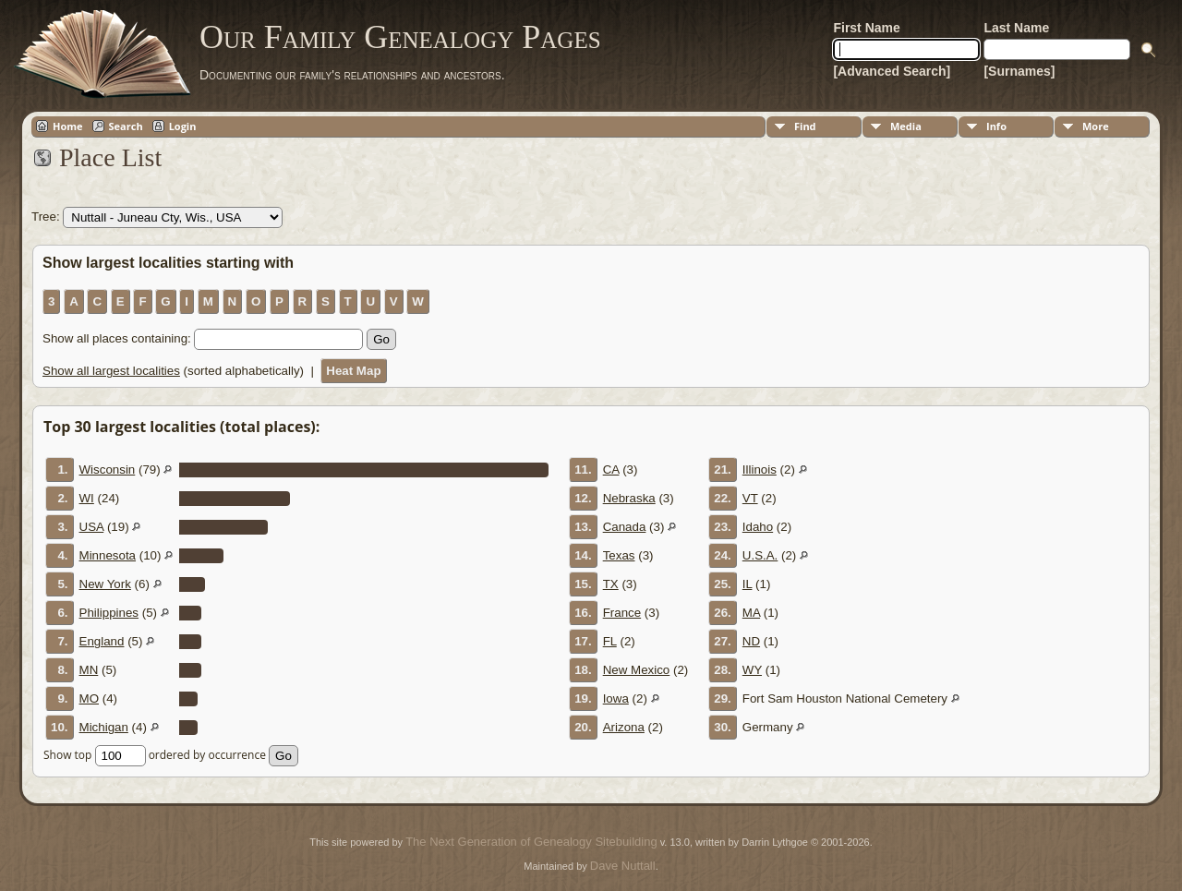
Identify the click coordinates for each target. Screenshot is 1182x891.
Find (805, 126)
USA (91, 527)
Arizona (624, 727)
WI (86, 498)
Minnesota (108, 555)
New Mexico (636, 670)
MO (89, 698)
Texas (619, 555)
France (622, 613)
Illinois (759, 469)
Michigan (103, 727)
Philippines (109, 613)
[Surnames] (1019, 71)
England (102, 641)
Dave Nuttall (623, 866)
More (1095, 126)
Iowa (616, 698)
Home (68, 126)
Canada (624, 527)
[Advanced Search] (891, 71)
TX (611, 584)
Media (906, 126)
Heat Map (353, 371)
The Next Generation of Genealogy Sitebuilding (531, 842)
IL (747, 584)
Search (126, 126)
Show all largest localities (111, 371)
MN (89, 670)
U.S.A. (760, 555)
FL (610, 641)
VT (750, 498)
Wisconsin (107, 469)
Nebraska (629, 498)
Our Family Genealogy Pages (400, 36)
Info (996, 126)
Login (183, 126)
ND (751, 641)
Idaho (757, 527)
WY (752, 670)
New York (105, 584)
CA (611, 469)
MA (751, 613)
